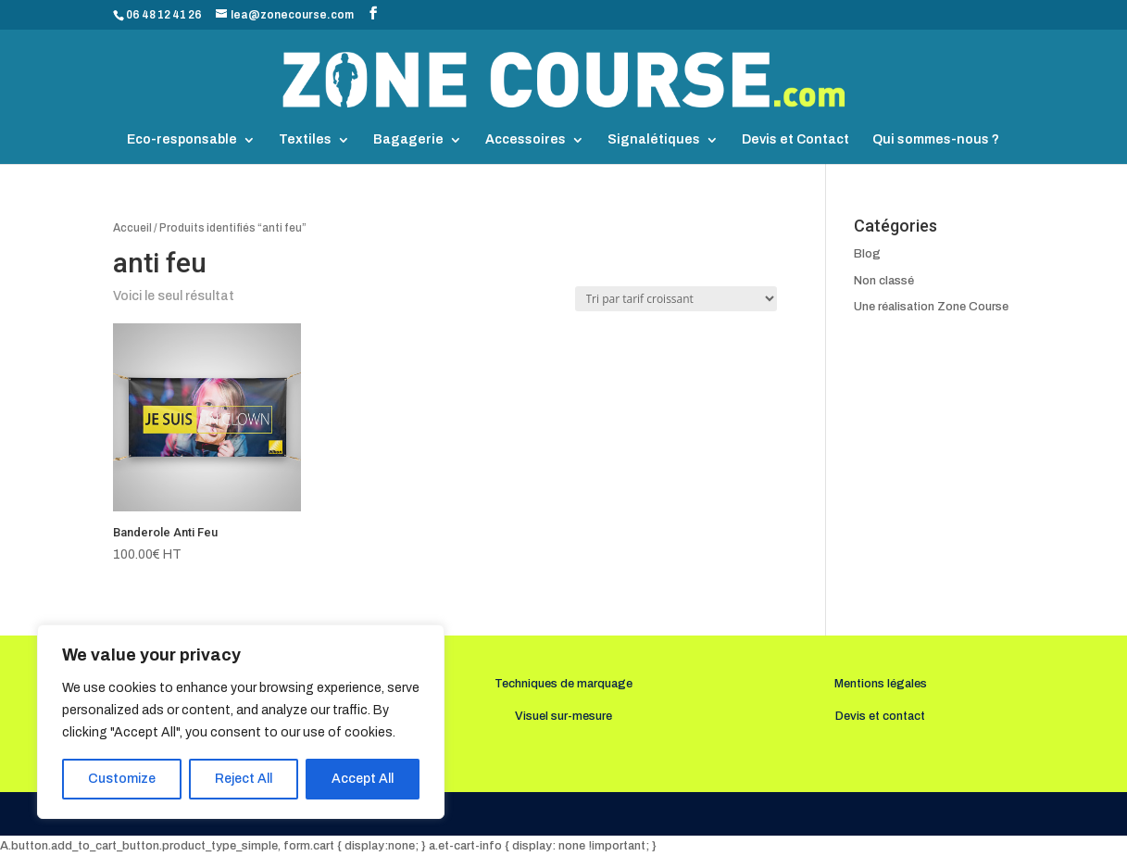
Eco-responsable (182, 139)
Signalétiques (653, 139)
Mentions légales (880, 683)
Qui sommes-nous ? (935, 139)
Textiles (305, 139)
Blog (867, 253)
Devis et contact (880, 716)
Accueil (132, 227)
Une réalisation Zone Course (931, 306)
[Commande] (676, 298)
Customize (122, 779)
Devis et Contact (795, 139)
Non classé (884, 280)
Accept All (363, 779)
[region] (241, 721)
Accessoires (525, 139)
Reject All (243, 779)
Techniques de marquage (563, 683)
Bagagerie (408, 139)
